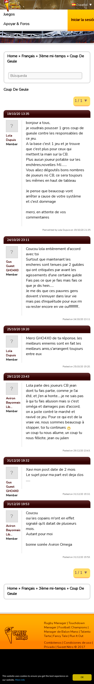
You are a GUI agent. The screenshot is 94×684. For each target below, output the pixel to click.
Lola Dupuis (11, 138)
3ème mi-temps (52, 56)
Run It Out (76, 636)
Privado (49, 647)
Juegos (9, 14)
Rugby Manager (55, 623)
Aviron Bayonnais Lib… (13, 402)
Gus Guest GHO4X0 (12, 266)
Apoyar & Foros (16, 24)
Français (28, 56)
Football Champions (73, 627)
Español (80, 5)
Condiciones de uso (77, 643)
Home (12, 56)
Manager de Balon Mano (61, 632)
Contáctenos (53, 643)
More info (20, 680)
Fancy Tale (60, 636)
